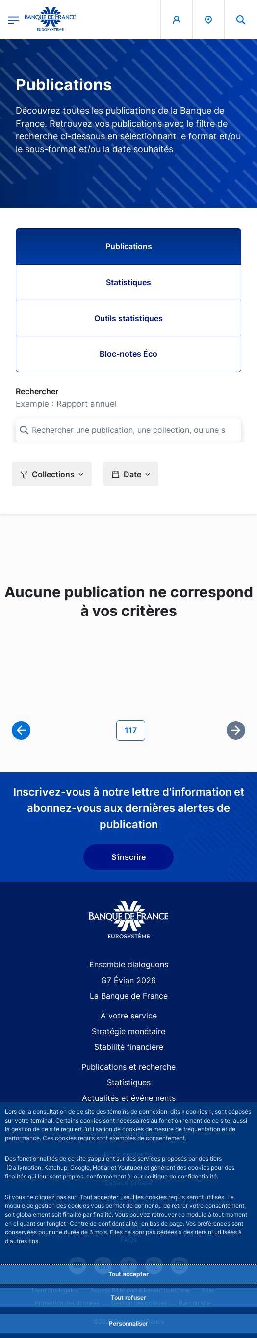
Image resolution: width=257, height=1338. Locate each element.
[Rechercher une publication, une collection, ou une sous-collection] (128, 430)
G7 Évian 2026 (128, 980)
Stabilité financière (128, 1047)
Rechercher (37, 391)
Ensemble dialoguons (128, 964)
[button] (52, 474)
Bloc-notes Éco (128, 354)
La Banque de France (129, 996)
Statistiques (128, 282)
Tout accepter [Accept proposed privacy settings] (128, 1274)
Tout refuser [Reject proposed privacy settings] (128, 1297)
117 (134, 729)
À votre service (129, 1015)
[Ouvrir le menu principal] (13, 19)
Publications (128, 246)
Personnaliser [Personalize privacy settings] (128, 1323)
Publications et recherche (128, 1066)
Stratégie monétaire (128, 1031)
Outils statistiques (128, 318)
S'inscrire (128, 857)
